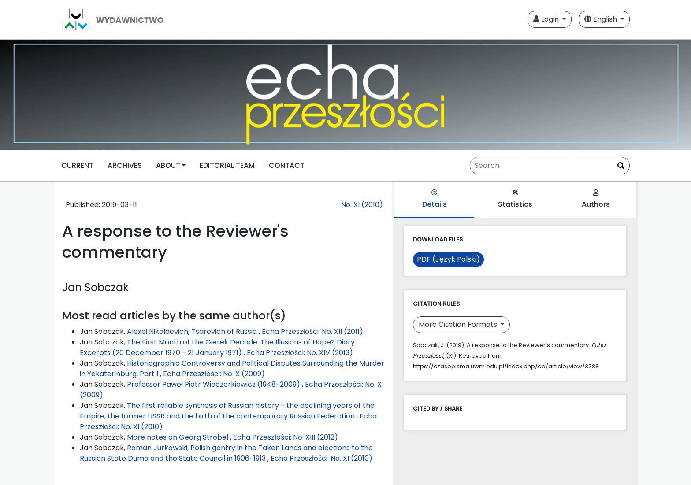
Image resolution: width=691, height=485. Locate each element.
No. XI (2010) (362, 205)
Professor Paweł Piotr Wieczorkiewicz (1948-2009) (214, 384)
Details (434, 199)
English (601, 19)
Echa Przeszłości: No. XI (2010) (321, 458)
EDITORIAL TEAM (227, 165)
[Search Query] (549, 165)
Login (547, 19)
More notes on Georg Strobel (178, 437)
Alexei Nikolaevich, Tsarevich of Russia (193, 331)
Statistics (515, 199)
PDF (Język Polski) (448, 259)
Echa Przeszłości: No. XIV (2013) (300, 353)
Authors (596, 199)
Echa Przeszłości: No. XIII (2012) (285, 437)
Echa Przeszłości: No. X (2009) (214, 374)
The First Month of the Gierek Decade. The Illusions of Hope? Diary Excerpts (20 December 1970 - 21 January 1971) (217, 347)
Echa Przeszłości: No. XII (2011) (312, 331)
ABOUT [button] (168, 165)
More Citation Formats (459, 324)
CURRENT (77, 165)
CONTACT (287, 165)
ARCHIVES (125, 165)
